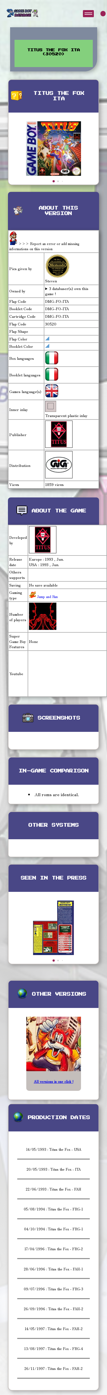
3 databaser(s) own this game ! (66, 291)
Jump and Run (47, 596)
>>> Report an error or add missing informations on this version (44, 246)
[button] (54, 181)
